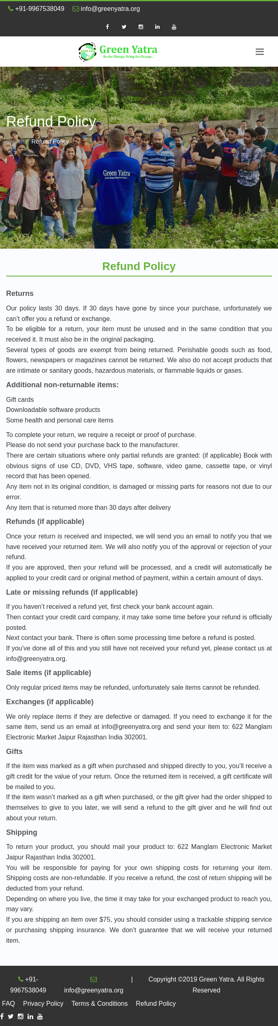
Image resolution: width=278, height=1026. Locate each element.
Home (14, 141)
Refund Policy (156, 1003)
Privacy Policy (43, 1003)
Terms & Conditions (100, 1003)
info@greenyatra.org (106, 8)
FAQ (8, 1003)
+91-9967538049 (36, 8)
